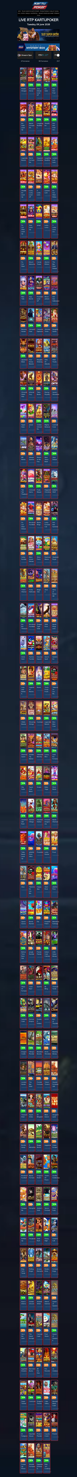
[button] (58, 55)
